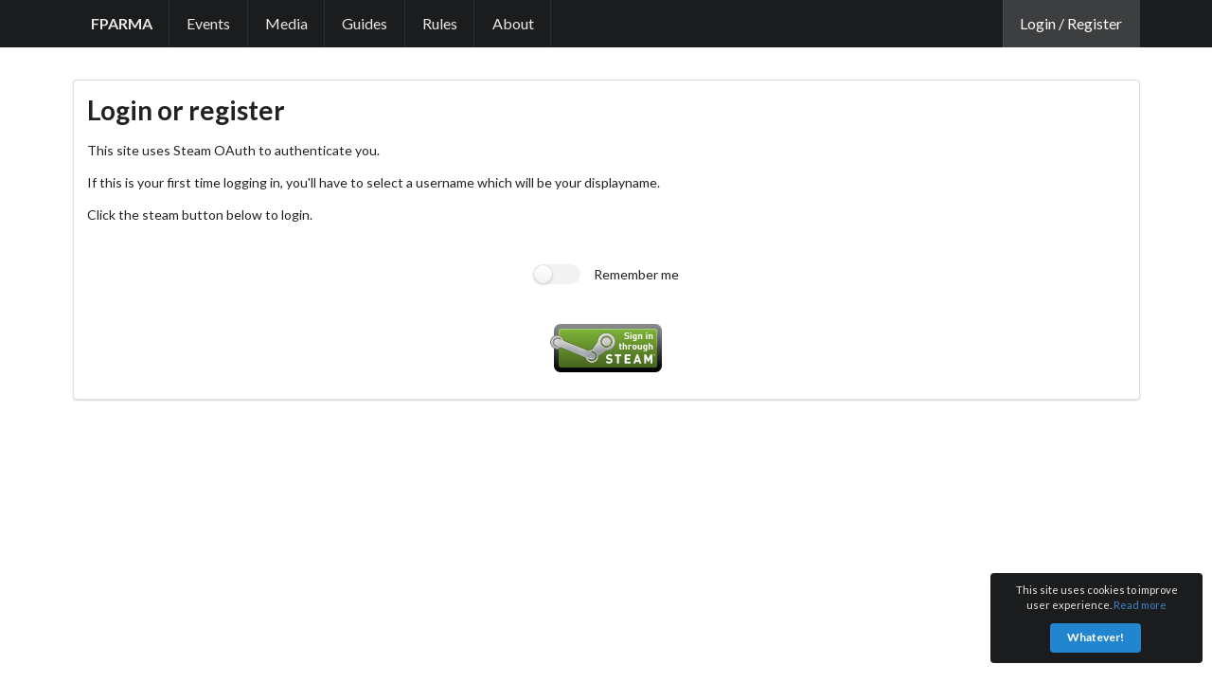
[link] (121, 23)
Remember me (636, 274)
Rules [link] (439, 23)
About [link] (513, 23)
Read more (1140, 605)
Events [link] (208, 23)
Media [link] (286, 23)
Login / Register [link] (1071, 23)
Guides (364, 23)
